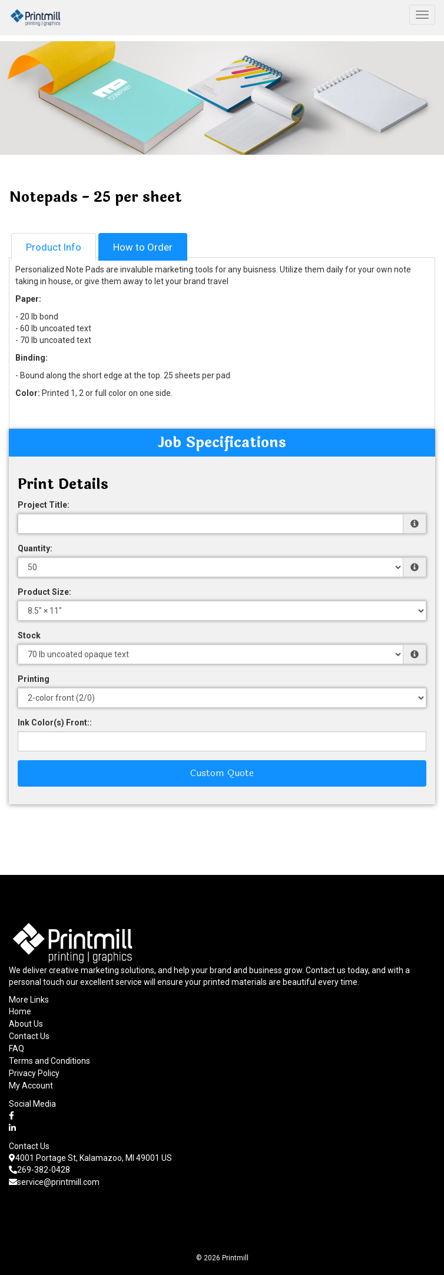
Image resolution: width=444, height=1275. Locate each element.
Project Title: (43, 505)
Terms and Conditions (49, 1061)
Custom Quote (222, 772)
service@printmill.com (54, 1182)
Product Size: (44, 592)
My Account (31, 1085)
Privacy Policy (34, 1073)
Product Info (53, 247)
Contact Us (29, 1036)
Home (20, 1011)
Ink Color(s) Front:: (55, 722)
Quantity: (35, 548)
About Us (26, 1023)
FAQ (16, 1048)
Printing (33, 679)
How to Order (143, 247)
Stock (29, 635)
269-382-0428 (39, 1169)
